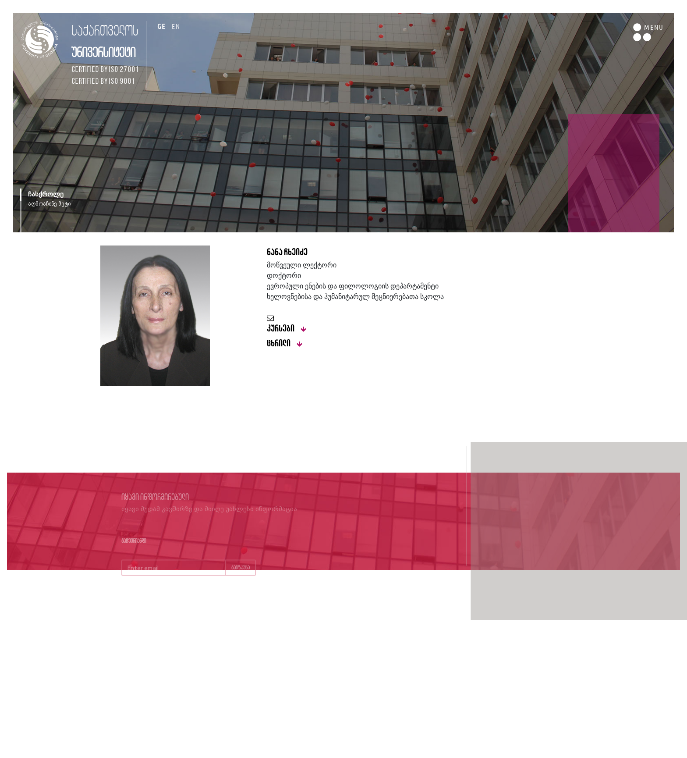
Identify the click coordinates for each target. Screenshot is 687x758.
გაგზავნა (240, 573)
